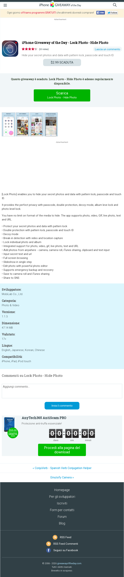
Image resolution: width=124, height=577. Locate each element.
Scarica (62, 95)
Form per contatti (62, 510)
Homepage (62, 490)
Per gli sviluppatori (62, 496)
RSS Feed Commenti (65, 543)
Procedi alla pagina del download (62, 450)
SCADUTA (62, 62)
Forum (62, 517)
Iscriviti (62, 503)
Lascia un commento (107, 49)
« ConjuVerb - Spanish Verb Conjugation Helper (62, 468)
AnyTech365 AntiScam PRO (44, 418)
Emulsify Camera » (62, 477)
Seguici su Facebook (65, 550)
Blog (62, 523)
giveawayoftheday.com (69, 563)
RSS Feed (65, 537)
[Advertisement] (62, 30)
